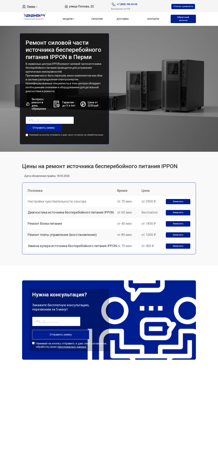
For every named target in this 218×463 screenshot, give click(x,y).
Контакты (153, 19)
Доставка (123, 19)
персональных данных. (41, 137)
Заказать (177, 203)
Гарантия (97, 19)
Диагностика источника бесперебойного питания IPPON (72, 216)
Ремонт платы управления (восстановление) (63, 242)
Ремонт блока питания (46, 229)
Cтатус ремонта (183, 6)
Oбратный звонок (183, 19)
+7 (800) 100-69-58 (127, 4)
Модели (68, 19)
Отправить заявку (40, 127)
